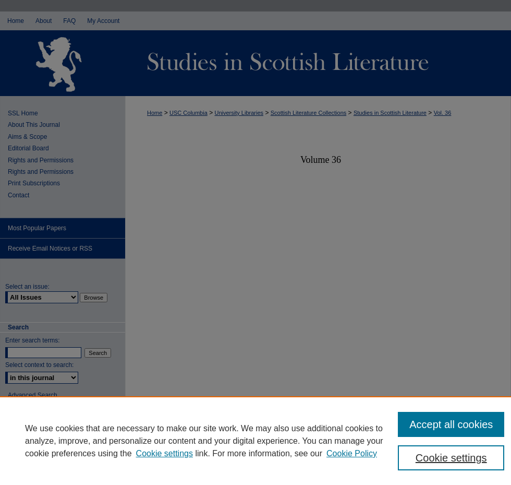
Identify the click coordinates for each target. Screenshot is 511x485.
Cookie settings (164, 453)
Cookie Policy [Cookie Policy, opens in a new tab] (351, 453)
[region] (255, 440)
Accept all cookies (451, 424)
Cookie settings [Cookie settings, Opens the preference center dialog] (451, 458)
